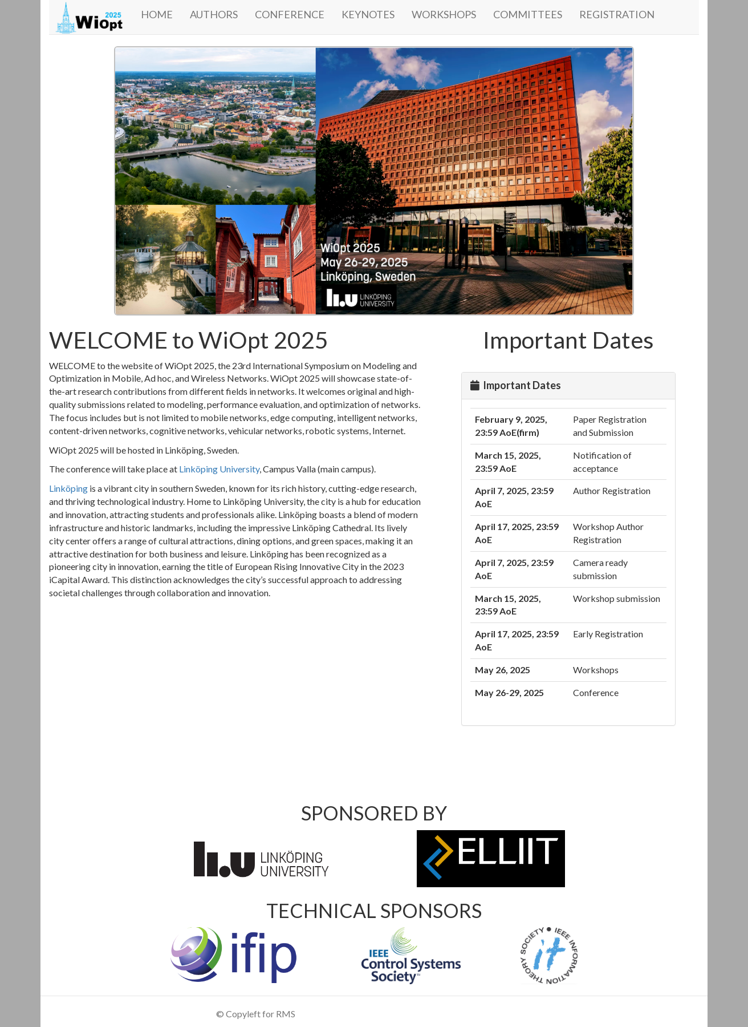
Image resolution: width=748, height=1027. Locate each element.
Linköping (68, 488)
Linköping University (219, 468)
